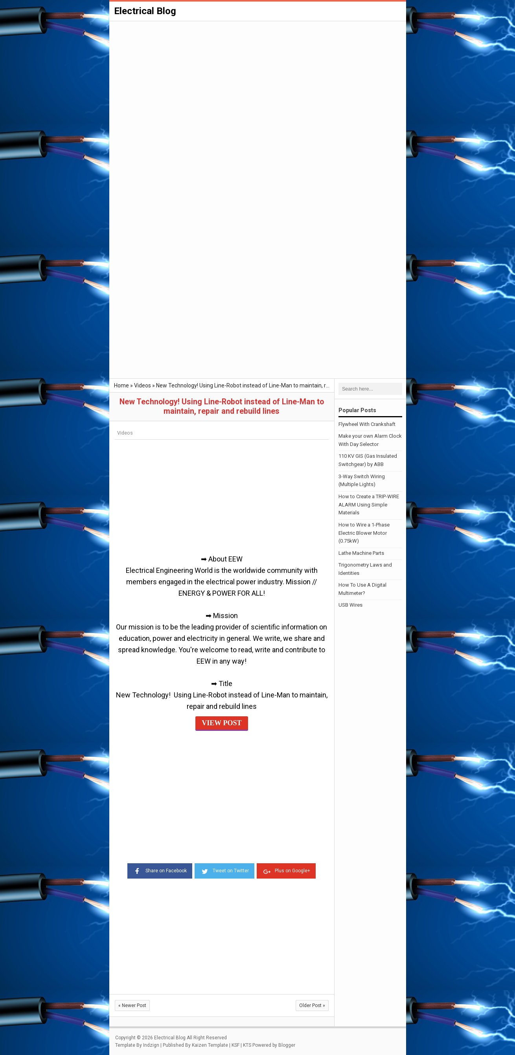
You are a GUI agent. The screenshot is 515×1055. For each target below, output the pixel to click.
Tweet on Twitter (224, 870)
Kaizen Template (210, 1045)
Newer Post (132, 1005)
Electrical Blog (145, 11)
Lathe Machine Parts (361, 553)
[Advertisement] (257, 81)
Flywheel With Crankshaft (366, 424)
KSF (235, 1045)
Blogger (286, 1045)
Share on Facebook (160, 870)
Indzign (151, 1045)
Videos (125, 433)
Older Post (312, 1005)
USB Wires (350, 605)
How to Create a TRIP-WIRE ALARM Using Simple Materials (368, 505)
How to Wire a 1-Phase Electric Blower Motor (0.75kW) (364, 533)
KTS (247, 1045)
